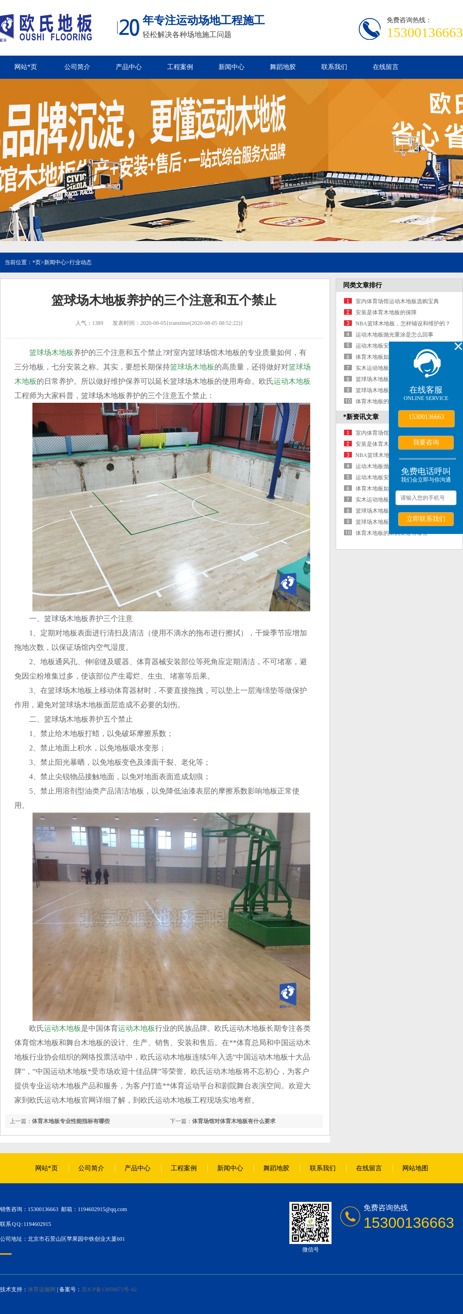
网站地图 (415, 1168)
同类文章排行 (362, 285)
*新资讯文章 (361, 416)
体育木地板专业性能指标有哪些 (71, 1121)
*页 (36, 262)
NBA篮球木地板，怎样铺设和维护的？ (403, 323)
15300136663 (426, 416)
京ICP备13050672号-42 (109, 1289)
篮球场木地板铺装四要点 (386, 390)
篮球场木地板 (51, 352)
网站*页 (25, 66)
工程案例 (180, 66)
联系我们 (334, 66)
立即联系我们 (426, 518)
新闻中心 (231, 66)
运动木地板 (292, 381)
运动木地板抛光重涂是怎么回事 (394, 334)
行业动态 (80, 262)
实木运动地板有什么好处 (386, 368)
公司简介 (77, 66)
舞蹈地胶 (283, 66)
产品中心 (129, 66)
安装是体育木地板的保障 (386, 312)
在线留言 (386, 66)
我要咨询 (426, 442)
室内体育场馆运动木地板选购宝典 (397, 301)
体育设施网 (42, 1289)
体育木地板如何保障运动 (386, 357)
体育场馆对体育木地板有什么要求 (233, 1121)
